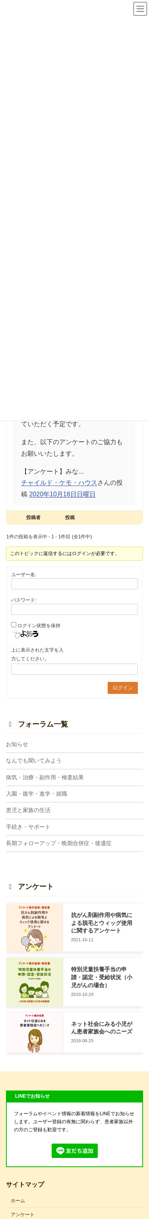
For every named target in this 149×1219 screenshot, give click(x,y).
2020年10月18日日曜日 (62, 494)
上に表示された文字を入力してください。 (37, 654)
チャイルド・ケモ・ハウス (59, 482)
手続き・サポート (28, 826)
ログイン (122, 688)
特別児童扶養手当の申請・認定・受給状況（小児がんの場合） (101, 977)
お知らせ (17, 744)
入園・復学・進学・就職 (36, 793)
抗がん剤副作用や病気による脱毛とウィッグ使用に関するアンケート (101, 923)
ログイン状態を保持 (38, 625)
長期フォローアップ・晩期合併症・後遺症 (59, 843)
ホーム (18, 1200)
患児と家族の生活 (28, 810)
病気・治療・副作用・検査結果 (45, 777)
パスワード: (23, 600)
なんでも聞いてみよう (34, 760)
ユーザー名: (23, 574)
